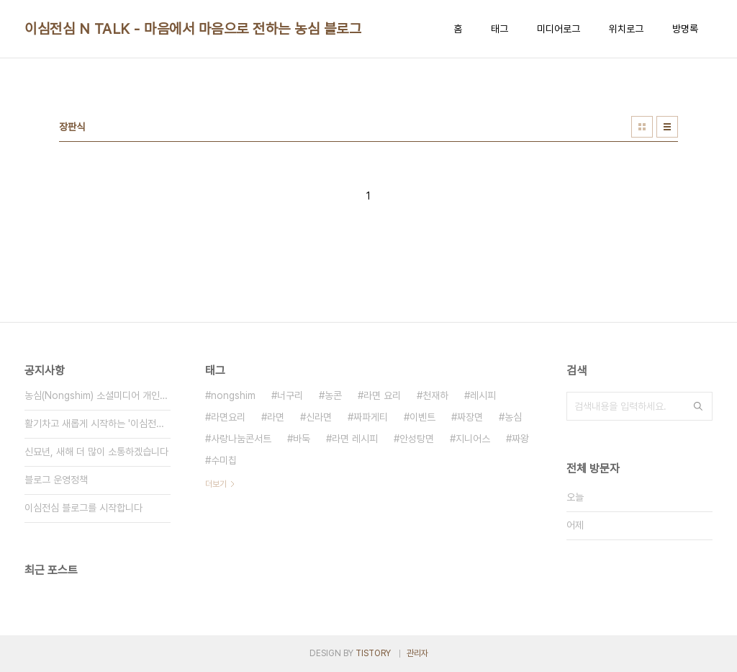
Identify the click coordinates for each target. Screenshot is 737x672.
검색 (698, 406)
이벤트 (422, 417)
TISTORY (373, 653)
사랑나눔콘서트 (241, 438)
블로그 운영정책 (56, 479)
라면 (275, 417)
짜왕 (520, 438)
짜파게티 (370, 417)
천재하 (435, 395)
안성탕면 (416, 438)
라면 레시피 (355, 438)
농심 (513, 417)
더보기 (216, 484)
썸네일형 (642, 127)
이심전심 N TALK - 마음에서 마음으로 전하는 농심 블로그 (192, 28)
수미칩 (224, 460)
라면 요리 (382, 395)
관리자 (417, 653)
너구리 (290, 395)
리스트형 (667, 127)
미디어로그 (558, 29)
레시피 (483, 395)
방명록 (685, 29)
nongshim (233, 395)
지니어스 (473, 438)
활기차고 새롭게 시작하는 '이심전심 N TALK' (97, 423)
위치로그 (626, 29)
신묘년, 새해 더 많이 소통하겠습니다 (96, 451)
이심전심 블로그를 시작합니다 (83, 508)
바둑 (301, 438)
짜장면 (470, 417)
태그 (499, 29)
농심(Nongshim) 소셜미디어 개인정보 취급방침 (97, 395)
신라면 (319, 417)
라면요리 (228, 417)
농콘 (333, 395)
